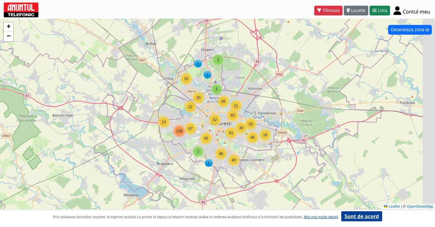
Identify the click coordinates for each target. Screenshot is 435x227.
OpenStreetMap (420, 206)
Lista (380, 10)
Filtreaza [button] (328, 10)
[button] (198, 63)
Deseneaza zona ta (410, 29)
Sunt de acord (361, 216)
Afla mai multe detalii (321, 216)
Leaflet (392, 206)
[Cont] (412, 10)
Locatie (356, 10)
